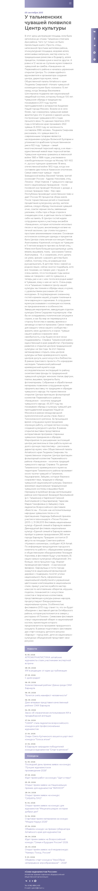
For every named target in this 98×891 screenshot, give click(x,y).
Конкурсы (32, 756)
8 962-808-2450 (34, 885)
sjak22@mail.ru (38, 888)
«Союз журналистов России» (41, 871)
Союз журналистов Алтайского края (40, 4)
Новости (32, 649)
